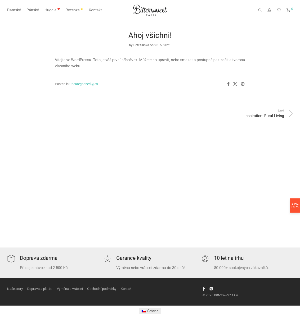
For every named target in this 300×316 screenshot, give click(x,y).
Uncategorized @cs (83, 84)
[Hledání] (260, 10)
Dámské (14, 10)
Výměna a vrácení (70, 289)
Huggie (52, 10)
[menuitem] (150, 311)
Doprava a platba (40, 289)
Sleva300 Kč (295, 205)
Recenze (74, 10)
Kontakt (95, 10)
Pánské (33, 10)
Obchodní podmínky (101, 289)
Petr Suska (141, 45)
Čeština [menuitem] (152, 311)
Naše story (15, 289)
